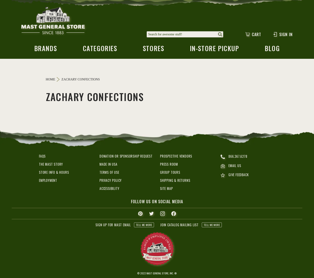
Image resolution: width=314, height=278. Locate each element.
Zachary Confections (81, 79)
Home (50, 79)
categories (100, 49)
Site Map (166, 188)
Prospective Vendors (176, 156)
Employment (48, 180)
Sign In (283, 34)
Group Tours (170, 172)
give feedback (235, 175)
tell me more (144, 225)
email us (231, 166)
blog (272, 49)
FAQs (42, 156)
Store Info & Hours (54, 172)
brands (45, 49)
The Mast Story (51, 164)
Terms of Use (109, 172)
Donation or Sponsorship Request (126, 156)
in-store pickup (214, 49)
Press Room (169, 164)
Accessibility (109, 188)
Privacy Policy (110, 180)
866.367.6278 (234, 157)
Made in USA (108, 164)
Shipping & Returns (175, 180)
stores (153, 49)
